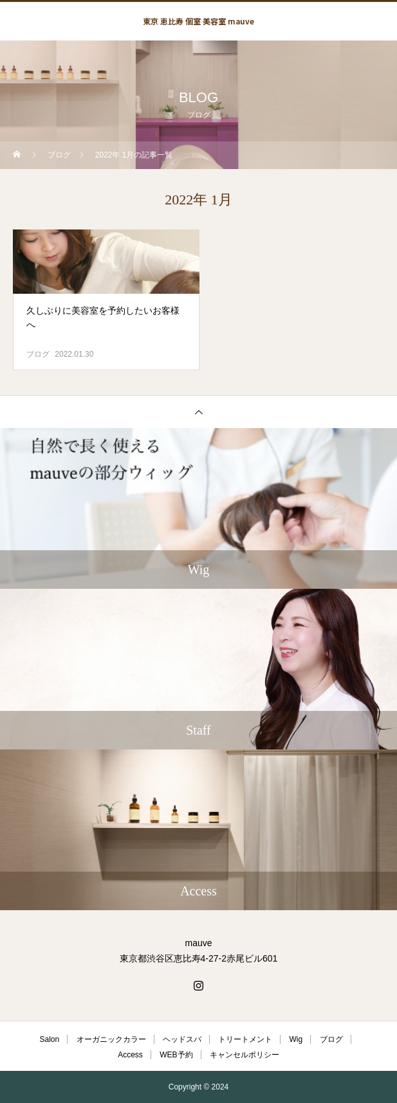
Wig (296, 1039)
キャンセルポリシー (244, 1054)
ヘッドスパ (182, 1039)
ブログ (38, 354)
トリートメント (245, 1039)
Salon (49, 1039)
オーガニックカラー (111, 1039)
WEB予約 (176, 1054)
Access (130, 1054)
